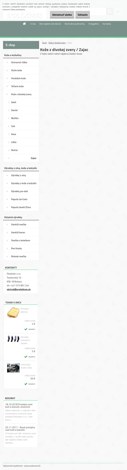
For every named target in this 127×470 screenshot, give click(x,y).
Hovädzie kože (18, 78)
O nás (33, 23)
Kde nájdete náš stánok (50, 23)
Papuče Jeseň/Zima (21, 207)
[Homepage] (24, 23)
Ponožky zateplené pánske (25, 340)
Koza (13, 134)
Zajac (33, 158)
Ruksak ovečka (18, 256)
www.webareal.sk (32, 465)
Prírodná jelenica (24, 310)
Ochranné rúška (19, 62)
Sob (13, 126)
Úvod (44, 42)
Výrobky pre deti (19, 191)
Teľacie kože (17, 86)
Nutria (14, 150)
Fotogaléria (93, 23)
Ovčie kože (16, 70)
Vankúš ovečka (18, 224)
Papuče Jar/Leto (19, 199)
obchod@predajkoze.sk (19, 289)
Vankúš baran (18, 232)
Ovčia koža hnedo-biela (26, 366)
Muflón (15, 118)
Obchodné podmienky (75, 23)
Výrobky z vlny (18, 175)
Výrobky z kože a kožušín (23, 183)
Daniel (14, 110)
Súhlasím (81, 15)
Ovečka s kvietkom (20, 240)
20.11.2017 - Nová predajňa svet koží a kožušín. (20, 428)
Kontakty (107, 23)
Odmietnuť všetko (57, 15)
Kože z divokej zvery (21, 94)
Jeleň (13, 102)
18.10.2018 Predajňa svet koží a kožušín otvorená (19, 405)
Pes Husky (16, 248)
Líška (13, 142)
